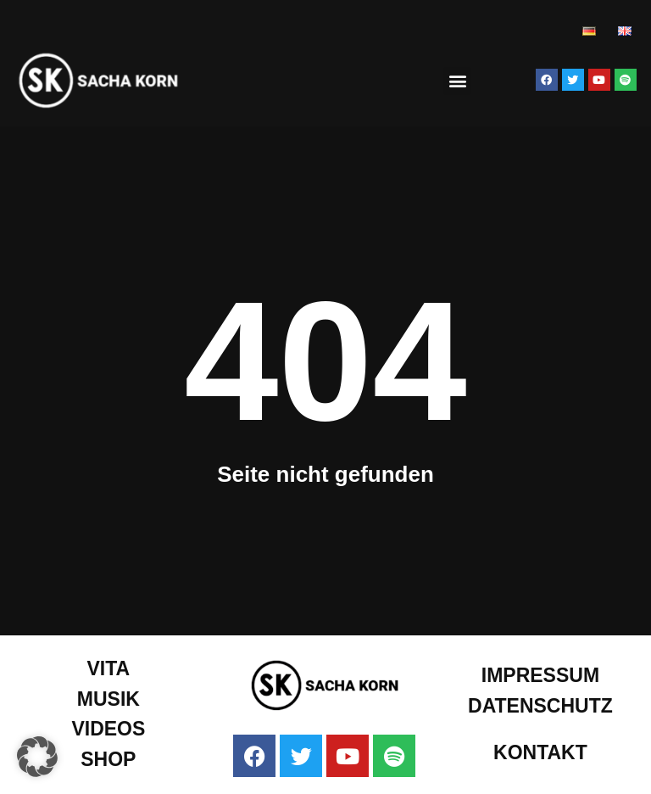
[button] (457, 81)
